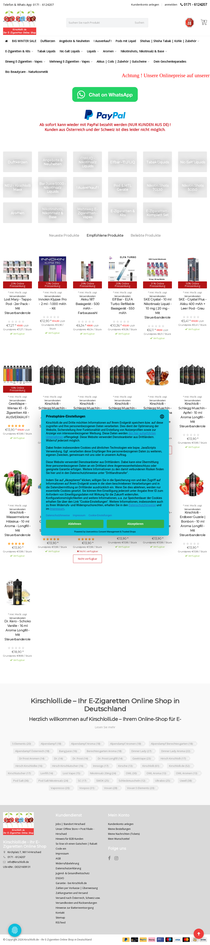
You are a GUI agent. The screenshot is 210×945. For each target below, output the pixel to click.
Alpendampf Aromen (125, 743)
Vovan (110, 788)
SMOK (102, 780)
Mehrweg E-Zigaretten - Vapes (71, 61)
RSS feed (60, 922)
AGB (58, 858)
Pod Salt (20, 780)
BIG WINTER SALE (24, 41)
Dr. (58, 758)
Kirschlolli (150, 766)
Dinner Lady (141, 751)
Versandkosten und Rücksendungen (76, 903)
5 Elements (21, 743)
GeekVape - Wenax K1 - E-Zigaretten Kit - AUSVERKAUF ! (17, 410)
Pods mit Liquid (125, 41)
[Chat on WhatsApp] (105, 94)
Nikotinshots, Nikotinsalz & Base (144, 51)
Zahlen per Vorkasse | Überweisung (77, 888)
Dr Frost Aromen (31, 758)
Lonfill (47, 773)
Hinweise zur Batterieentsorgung (75, 907)
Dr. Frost (80, 758)
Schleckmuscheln (132, 780)
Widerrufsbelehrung (67, 863)
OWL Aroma (156, 773)
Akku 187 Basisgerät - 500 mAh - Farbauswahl (87, 306)
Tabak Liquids (46, 51)
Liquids (93, 51)
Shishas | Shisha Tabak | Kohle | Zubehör (169, 41)
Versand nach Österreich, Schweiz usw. (78, 898)
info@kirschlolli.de (18, 862)
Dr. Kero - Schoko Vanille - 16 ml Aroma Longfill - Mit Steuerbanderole (17, 630)
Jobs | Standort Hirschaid (70, 824)
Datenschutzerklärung (68, 868)
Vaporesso (60, 788)
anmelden (171, 4)
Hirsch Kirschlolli (173, 758)
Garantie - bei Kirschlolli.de (71, 883)
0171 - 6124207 (195, 4)
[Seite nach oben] (199, 934)
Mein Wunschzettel (119, 839)
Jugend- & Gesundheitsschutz (72, 873)
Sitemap (60, 917)
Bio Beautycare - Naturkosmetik (26, 72)
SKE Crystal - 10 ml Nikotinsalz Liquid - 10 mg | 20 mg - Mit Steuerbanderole (158, 308)
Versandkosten (17, 296)
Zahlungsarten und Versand (72, 893)
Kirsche (125, 766)
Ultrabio (162, 780)
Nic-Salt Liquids (71, 51)
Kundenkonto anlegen (145, 4)
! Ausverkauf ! (102, 41)
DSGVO (60, 878)
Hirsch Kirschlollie (29, 766)
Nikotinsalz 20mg (103, 773)
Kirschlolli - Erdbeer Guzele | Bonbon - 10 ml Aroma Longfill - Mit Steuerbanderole (192, 523)
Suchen (139, 22)
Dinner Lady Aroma (175, 751)
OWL (131, 773)
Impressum (62, 853)
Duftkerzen (47, 41)
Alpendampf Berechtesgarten (172, 743)
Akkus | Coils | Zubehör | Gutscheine (123, 61)
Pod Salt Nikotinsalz (53, 780)
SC (82, 780)
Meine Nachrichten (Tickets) (124, 834)
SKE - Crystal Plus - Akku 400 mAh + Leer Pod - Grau (193, 303)
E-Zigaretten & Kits (19, 51)
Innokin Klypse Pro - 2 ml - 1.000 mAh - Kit (52, 303)
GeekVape (141, 758)
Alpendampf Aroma (85, 743)
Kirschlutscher (19, 773)
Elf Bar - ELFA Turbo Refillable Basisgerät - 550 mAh (122, 306)
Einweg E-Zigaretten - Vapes (25, 61)
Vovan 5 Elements (140, 788)
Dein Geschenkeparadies (170, 61)
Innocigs (100, 766)
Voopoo (86, 788)
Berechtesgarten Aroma (104, 751)
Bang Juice (68, 751)
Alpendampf (51, 743)
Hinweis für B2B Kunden (69, 839)
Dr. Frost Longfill (110, 758)
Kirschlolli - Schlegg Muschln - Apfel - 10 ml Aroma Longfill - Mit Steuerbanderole (192, 415)
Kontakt (60, 912)
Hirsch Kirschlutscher (67, 766)
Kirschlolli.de (179, 766)
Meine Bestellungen (119, 829)
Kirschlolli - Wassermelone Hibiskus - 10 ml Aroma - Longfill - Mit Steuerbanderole (17, 523)
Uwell (186, 780)
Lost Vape (71, 773)
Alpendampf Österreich (32, 751)
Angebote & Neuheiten (74, 41)
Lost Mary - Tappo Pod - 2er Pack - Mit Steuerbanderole (17, 306)
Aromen (109, 51)
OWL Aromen (186, 773)
